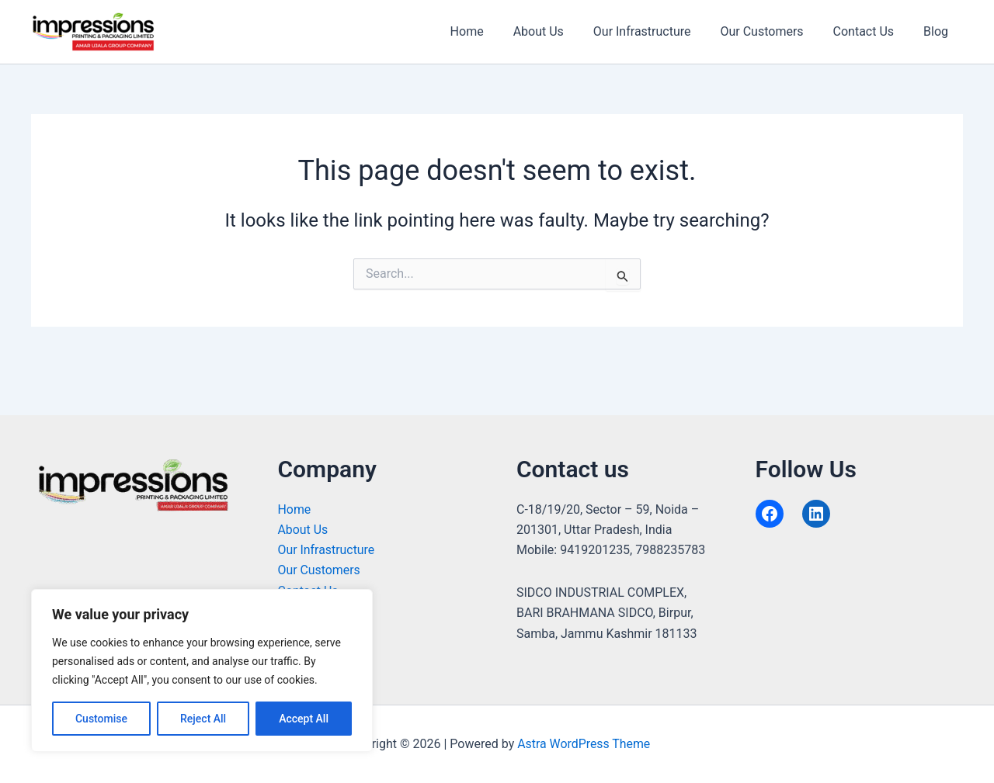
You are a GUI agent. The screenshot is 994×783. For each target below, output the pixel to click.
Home (492, 31)
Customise (101, 718)
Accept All (303, 718)
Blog (938, 31)
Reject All (203, 718)
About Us (558, 31)
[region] (202, 670)
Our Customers (773, 31)
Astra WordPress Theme (584, 743)
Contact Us (871, 31)
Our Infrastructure (658, 31)
